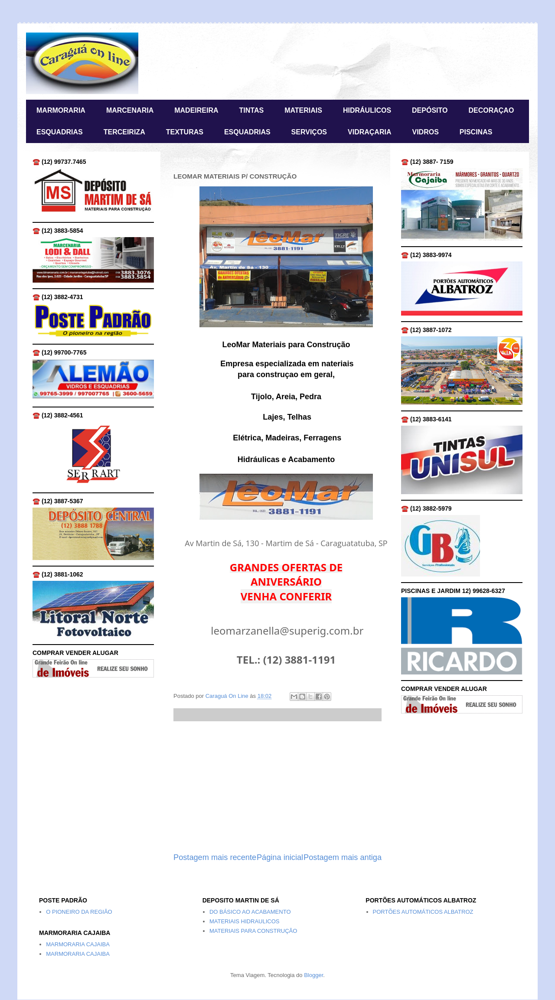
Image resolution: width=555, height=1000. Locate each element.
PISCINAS (476, 132)
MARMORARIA (60, 110)
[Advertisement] (277, 787)
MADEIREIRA (196, 110)
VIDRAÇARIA (369, 132)
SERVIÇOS (309, 132)
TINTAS (251, 110)
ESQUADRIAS (59, 132)
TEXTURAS (184, 132)
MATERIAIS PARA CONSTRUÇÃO (253, 931)
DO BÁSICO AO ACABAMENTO (250, 912)
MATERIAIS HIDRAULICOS (244, 921)
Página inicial (280, 857)
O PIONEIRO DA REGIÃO (79, 912)
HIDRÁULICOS (367, 110)
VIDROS (425, 132)
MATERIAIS (303, 110)
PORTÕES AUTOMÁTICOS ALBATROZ (423, 912)
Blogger (313, 975)
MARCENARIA (129, 110)
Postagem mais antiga (343, 857)
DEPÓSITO (429, 110)
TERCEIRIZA (124, 132)
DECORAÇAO (491, 110)
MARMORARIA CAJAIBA (78, 944)
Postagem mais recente (214, 857)
